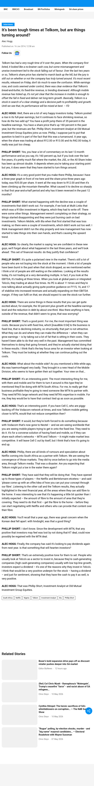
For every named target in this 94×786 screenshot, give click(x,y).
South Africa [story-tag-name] (8, 598)
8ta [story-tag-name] (60, 598)
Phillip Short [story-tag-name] (69, 598)
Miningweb (59, 9)
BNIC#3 (15, 9)
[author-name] (46, 668)
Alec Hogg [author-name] (7, 41)
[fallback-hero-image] (19, 670)
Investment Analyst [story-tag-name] (48, 598)
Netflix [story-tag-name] (18, 598)
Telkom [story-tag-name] (35, 598)
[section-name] (8, 24)
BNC (6, 9)
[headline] (65, 663)
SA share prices (76, 9)
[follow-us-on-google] (17, 53)
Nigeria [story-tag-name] (26, 598)
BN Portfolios (44, 9)
